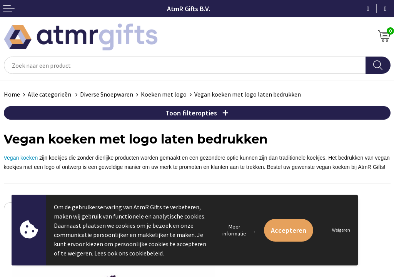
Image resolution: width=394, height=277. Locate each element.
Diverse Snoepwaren (106, 94)
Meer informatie (234, 230)
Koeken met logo (164, 94)
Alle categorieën (50, 94)
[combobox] (185, 65)
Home (12, 94)
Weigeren (341, 230)
